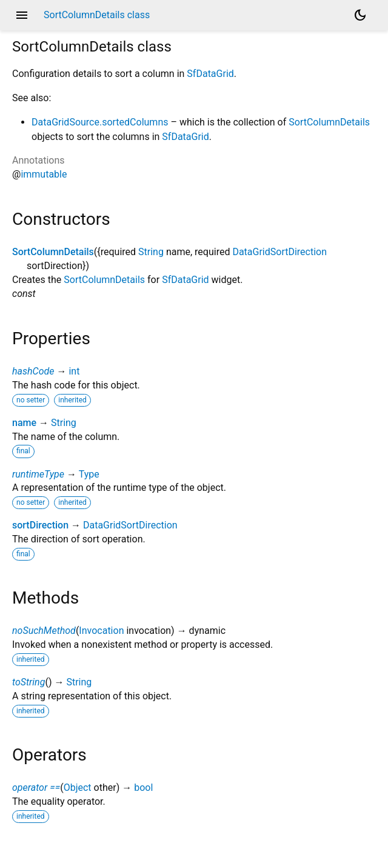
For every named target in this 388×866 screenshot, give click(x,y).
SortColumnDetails (329, 122)
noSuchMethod (44, 630)
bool (143, 787)
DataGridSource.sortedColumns (100, 122)
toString (28, 682)
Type (89, 474)
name (24, 422)
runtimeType (38, 474)
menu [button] (22, 15)
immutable (44, 174)
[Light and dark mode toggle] (360, 15)
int (74, 371)
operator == (36, 787)
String (151, 252)
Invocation (101, 630)
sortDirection (40, 525)
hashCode (33, 371)
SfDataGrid (210, 73)
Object (78, 787)
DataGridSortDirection (279, 252)
